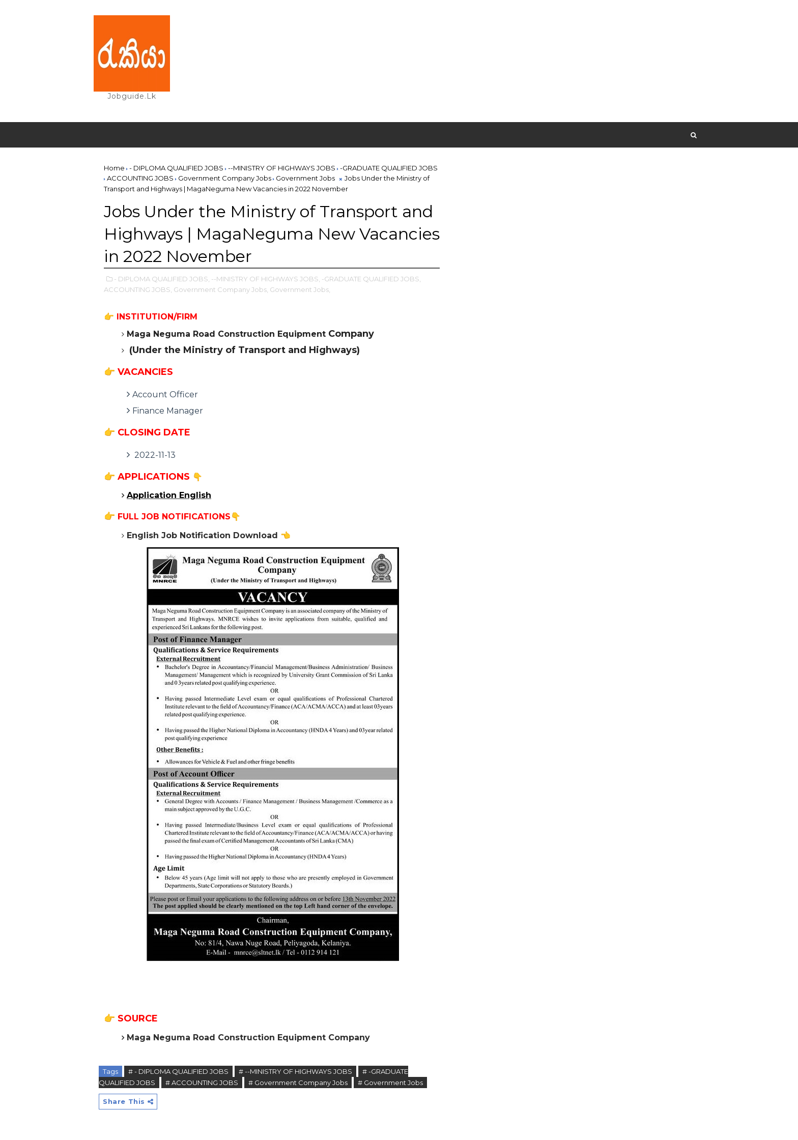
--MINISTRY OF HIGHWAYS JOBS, (265, 279)
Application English (169, 495)
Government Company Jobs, (221, 289)
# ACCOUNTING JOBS (201, 1082)
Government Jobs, (300, 289)
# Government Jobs (390, 1082)
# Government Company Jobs (298, 1082)
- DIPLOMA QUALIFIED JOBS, (162, 279)
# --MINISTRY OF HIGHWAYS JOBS (295, 1071)
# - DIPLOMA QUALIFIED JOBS (178, 1071)
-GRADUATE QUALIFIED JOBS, (371, 279)
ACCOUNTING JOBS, (138, 289)
